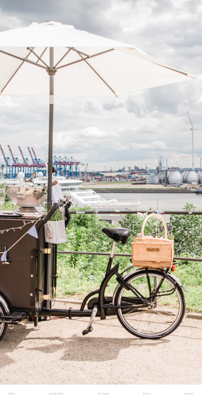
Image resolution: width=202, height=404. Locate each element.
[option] (101, 192)
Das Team (103, 394)
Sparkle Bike (56, 394)
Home (11, 394)
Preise (147, 394)
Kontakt (189, 394)
